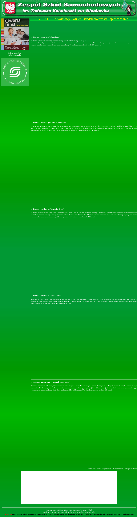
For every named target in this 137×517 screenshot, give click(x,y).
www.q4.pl (82, 41)
